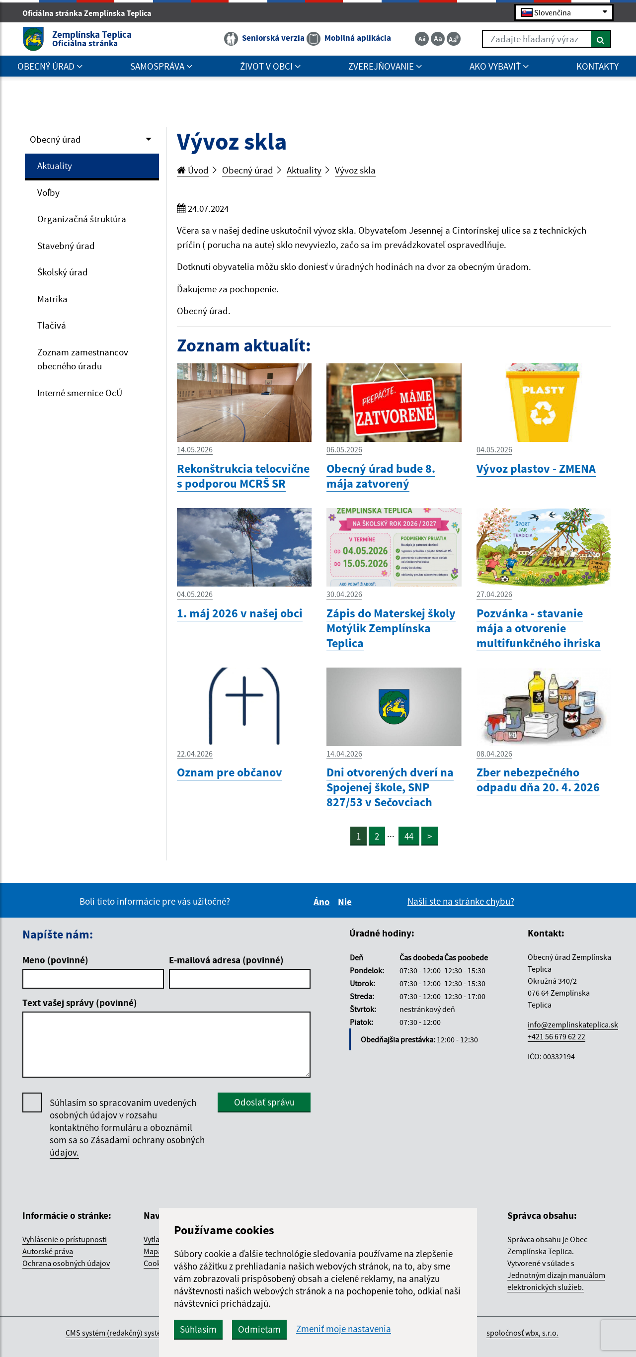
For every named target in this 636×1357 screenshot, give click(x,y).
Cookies (157, 1263)
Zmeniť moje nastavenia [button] (343, 1329)
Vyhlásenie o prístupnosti (64, 1239)
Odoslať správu (264, 1102)
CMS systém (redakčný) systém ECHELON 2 (136, 1333)
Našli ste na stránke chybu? (460, 901)
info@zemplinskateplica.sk (573, 1024)
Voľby (48, 192)
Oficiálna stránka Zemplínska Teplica (91, 13)
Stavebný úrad (66, 246)
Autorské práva (47, 1251)
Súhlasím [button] (198, 1329)
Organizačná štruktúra (81, 219)
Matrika (52, 299)
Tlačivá (51, 325)
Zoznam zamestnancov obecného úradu (82, 359)
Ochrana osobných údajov (66, 1263)
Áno (323, 902)
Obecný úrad (55, 139)
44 (408, 836)
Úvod (193, 170)
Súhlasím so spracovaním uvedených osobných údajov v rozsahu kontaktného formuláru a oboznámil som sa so (127, 1128)
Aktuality (54, 165)
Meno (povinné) (55, 960)
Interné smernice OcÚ (79, 393)
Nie (346, 902)
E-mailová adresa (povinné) (226, 960)
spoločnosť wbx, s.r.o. (522, 1333)
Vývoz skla (355, 170)
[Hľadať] (601, 39)
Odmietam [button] (259, 1329)
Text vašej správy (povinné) (79, 1003)
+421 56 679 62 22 (556, 1036)
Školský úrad (62, 272)
